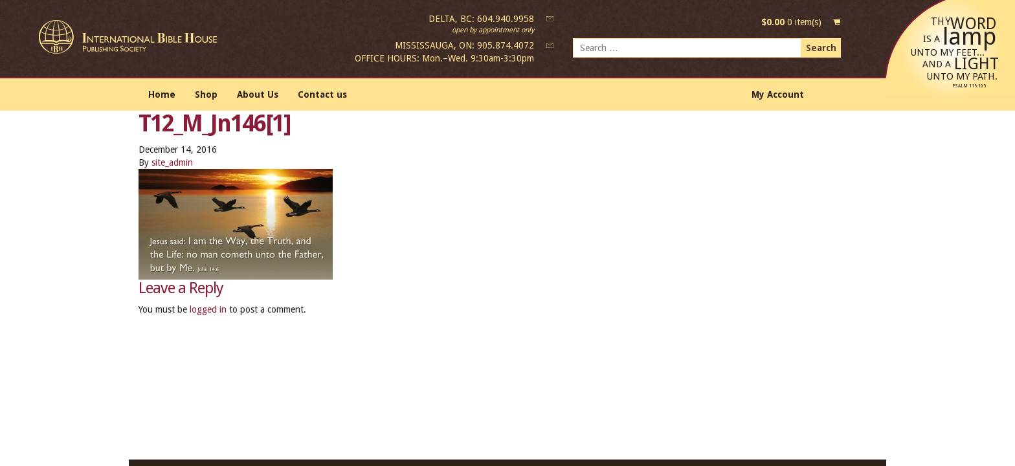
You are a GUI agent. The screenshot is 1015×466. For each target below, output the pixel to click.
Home (161, 94)
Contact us (322, 94)
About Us (257, 94)
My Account (778, 94)
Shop (206, 94)
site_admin (172, 162)
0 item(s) (791, 22)
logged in (208, 309)
